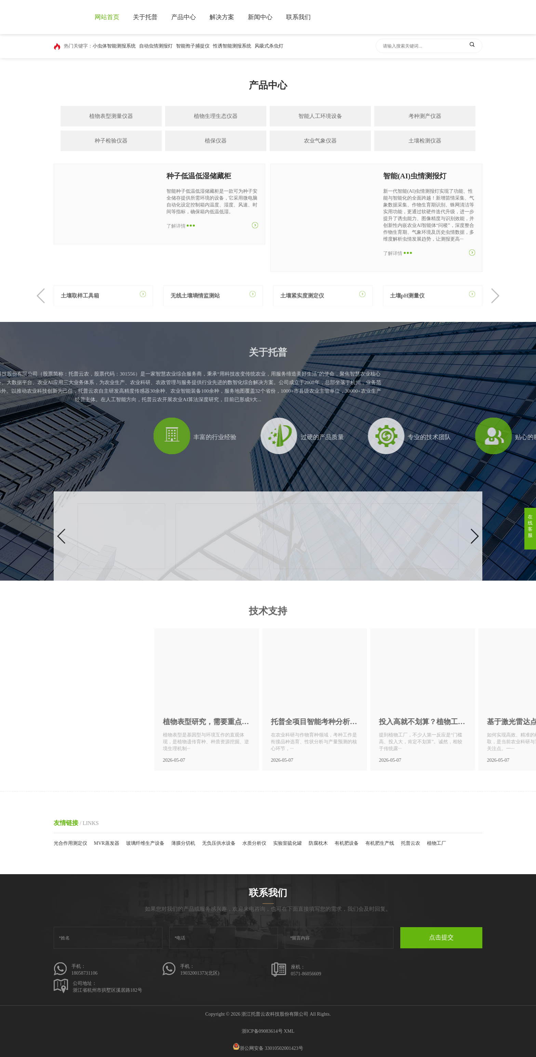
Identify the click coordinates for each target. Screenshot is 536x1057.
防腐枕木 (318, 843)
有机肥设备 (347, 843)
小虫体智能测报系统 (114, 46)
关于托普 (145, 17)
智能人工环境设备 (320, 116)
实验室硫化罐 (287, 843)
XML (289, 1031)
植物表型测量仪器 (111, 116)
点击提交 (441, 937)
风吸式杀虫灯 (269, 46)
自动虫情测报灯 (156, 46)
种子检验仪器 (111, 141)
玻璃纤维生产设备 (145, 843)
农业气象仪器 (320, 141)
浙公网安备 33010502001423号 (268, 1048)
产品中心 (183, 17)
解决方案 (222, 17)
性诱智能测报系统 (232, 46)
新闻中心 (260, 17)
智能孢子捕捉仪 (193, 46)
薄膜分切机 (183, 843)
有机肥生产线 (379, 843)
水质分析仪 (254, 843)
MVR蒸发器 (106, 843)
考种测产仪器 (424, 116)
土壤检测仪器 (424, 141)
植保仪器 (216, 141)
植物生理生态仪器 (216, 116)
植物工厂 (436, 843)
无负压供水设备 (219, 843)
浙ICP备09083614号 (262, 1031)
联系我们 (298, 17)
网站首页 (107, 17)
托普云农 (410, 843)
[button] (41, 309)
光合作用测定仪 (70, 843)
